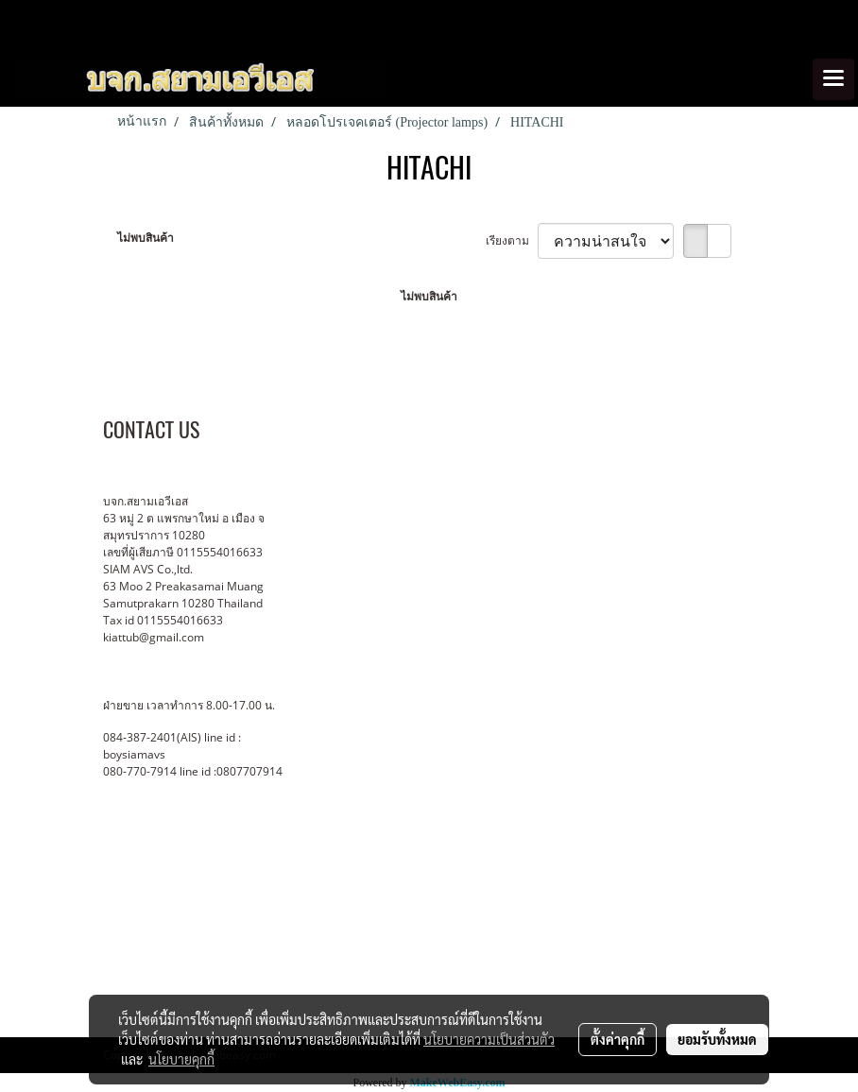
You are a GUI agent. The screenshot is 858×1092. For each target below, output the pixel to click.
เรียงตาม (512, 240)
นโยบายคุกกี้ (181, 1058)
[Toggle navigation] (833, 79)
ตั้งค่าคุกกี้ (617, 1039)
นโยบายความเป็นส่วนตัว (489, 1039)
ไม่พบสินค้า (145, 238)
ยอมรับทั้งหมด (717, 1039)
